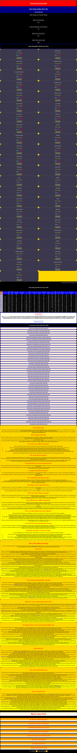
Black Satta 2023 (20, 651)
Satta (6, 629)
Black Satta (41, 591)
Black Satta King (3, 568)
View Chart (19, 58)
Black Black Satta (14, 677)
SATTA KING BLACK (38, 3)
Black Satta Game (17, 584)
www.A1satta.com (38, 12)
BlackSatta (47, 638)
